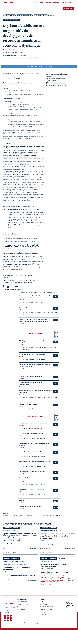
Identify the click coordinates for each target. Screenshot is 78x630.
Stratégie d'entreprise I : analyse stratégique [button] (33, 423)
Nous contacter (43, 604)
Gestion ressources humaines (40, 14)
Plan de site (42, 616)
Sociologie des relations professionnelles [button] (32, 354)
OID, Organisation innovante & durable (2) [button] (32, 433)
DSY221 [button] (21, 435)
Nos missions (20, 603)
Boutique (42, 607)
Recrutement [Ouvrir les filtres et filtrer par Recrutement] (61, 558)
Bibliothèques (43, 611)
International (43, 612)
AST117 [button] (21, 356)
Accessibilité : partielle (60, 622)
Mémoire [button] (22, 500)
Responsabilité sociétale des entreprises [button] (32, 471)
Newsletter (69, 622)
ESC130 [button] (21, 406)
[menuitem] (40, 2)
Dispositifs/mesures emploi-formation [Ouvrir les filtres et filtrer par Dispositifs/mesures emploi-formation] (14, 561)
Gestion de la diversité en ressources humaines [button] (34, 307)
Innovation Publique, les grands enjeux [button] (31, 489)
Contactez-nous (68, 8)
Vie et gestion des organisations (24, 14)
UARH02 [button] (21, 502)
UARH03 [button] (21, 508)
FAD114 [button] (21, 344)
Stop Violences (43, 614)
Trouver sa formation (10, 14)
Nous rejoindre (43, 603)
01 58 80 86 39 (54, 80)
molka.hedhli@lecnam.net (58, 83)
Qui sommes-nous (22, 599)
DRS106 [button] (21, 378)
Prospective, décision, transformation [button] (31, 451)
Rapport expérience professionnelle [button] (30, 506)
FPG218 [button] (21, 299)
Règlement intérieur (28, 622)
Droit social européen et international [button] (30, 376)
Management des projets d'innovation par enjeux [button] (34, 461)
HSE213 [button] (21, 368)
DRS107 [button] (21, 481)
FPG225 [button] (21, 309)
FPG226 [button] (21, 323)
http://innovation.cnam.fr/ (28, 138)
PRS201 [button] (21, 453)
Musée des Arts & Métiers (46, 609)
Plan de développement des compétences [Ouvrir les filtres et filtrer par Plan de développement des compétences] (52, 530)
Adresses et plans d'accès (46, 606)
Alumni (19, 606)
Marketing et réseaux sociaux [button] (28, 404)
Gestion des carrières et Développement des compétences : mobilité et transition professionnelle (57, 536)
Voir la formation (31, 548)
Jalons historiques (22, 601)
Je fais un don (20, 607)
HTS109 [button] (21, 394)
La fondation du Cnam (23, 604)
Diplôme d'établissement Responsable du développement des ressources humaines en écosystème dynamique (20, 536)
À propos (42, 599)
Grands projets (21, 609)
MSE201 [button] (21, 425)
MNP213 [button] (21, 491)
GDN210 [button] (21, 463)
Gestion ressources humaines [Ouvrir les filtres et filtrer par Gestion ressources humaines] (11, 19)
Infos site (19, 622)
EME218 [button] (21, 473)
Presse (41, 601)
